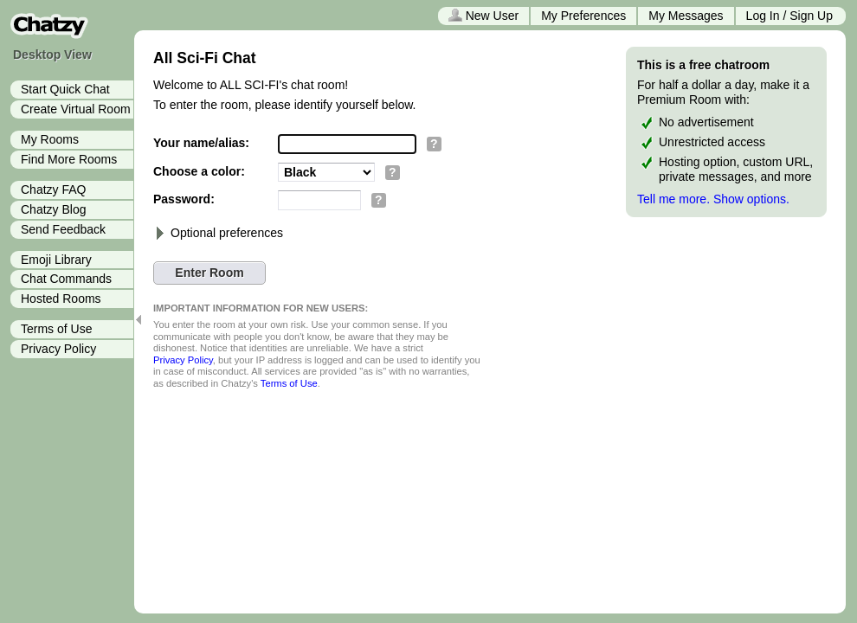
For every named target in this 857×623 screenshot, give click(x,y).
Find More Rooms (69, 159)
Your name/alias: (201, 143)
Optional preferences (218, 233)
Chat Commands (66, 279)
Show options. (751, 199)
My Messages (685, 15)
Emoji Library (56, 260)
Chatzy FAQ (53, 189)
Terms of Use (56, 329)
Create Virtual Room (76, 109)
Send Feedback (63, 229)
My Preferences (583, 15)
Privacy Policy (58, 349)
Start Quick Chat (65, 89)
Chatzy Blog (53, 209)
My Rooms (50, 139)
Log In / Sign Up (789, 15)
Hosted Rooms (61, 298)
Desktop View (52, 54)
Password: (184, 199)
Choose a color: (199, 171)
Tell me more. (673, 199)
